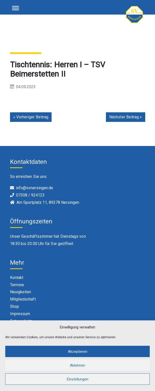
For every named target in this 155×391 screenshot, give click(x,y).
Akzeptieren (77, 355)
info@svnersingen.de (34, 187)
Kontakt (17, 277)
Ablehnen (77, 369)
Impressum (20, 313)
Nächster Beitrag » (125, 117)
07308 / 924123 (30, 195)
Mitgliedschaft (23, 299)
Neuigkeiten (20, 291)
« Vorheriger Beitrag (31, 117)
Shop (14, 306)
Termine (17, 284)
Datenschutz (21, 321)
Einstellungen (77, 382)
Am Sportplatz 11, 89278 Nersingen (48, 202)
